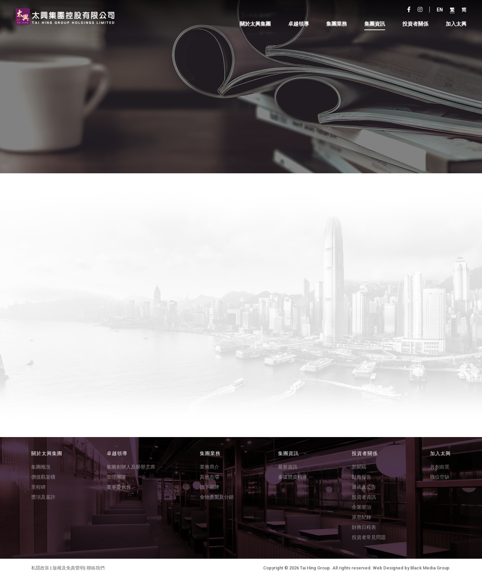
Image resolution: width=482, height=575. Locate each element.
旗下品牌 (209, 484)
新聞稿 (359, 464)
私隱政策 (40, 566)
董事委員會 (119, 484)
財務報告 (361, 474)
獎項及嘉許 (43, 495)
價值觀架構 (43, 474)
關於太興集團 (253, 24)
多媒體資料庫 (292, 474)
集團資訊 (373, 24)
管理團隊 (116, 474)
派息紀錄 (361, 515)
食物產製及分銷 (217, 495)
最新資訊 (287, 464)
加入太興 (454, 24)
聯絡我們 (96, 566)
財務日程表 (364, 525)
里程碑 (38, 484)
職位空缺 (439, 474)
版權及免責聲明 (68, 566)
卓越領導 (296, 24)
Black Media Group (429, 566)
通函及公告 (364, 484)
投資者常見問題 (369, 535)
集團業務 (334, 24)
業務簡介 (209, 464)
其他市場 (209, 474)
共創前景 (439, 464)
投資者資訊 (364, 495)
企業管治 (361, 505)
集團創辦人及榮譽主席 (131, 464)
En (438, 10)
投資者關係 (414, 24)
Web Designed (388, 566)
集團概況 (41, 464)
